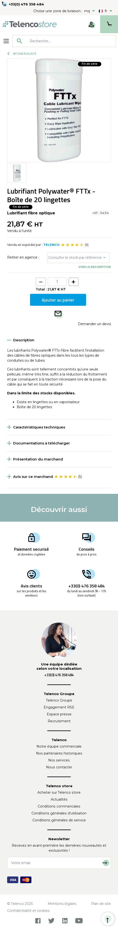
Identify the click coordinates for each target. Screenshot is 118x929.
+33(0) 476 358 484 (26, 4)
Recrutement (59, 721)
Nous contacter (59, 767)
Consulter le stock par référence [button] (75, 257)
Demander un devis (94, 324)
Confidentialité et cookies (28, 910)
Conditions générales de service (59, 820)
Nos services (59, 760)
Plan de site (101, 904)
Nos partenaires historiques (59, 753)
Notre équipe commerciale (59, 746)
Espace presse (59, 714)
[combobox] (64, 41)
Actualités (59, 799)
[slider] (72, 244)
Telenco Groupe (59, 700)
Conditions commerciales (59, 806)
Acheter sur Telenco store (59, 792)
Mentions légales (62, 904)
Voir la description (94, 267)
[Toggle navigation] (6, 41)
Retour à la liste (21, 54)
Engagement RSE (59, 707)
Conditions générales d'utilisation (59, 813)
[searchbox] (71, 41)
